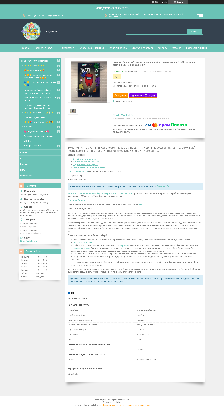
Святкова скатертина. (83, 242)
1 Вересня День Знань (34, 117)
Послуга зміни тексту (78, 171)
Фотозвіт (176, 48)
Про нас (24, 164)
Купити (122, 95)
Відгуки (23, 170)
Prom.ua (127, 399)
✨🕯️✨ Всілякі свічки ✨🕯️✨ (38, 112)
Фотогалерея (26, 175)
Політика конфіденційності (139, 405)
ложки (87, 248)
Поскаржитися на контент (114, 405)
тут (140, 204)
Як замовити (68, 48)
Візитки (27, 141)
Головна (25, 48)
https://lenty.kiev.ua (28, 241)
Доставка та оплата (142, 48)
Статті (23, 158)
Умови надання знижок (92, 48)
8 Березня (29, 127)
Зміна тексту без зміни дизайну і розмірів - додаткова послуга (100, 193)
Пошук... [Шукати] (194, 31)
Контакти (162, 48)
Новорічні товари (32, 145)
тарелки (124, 245)
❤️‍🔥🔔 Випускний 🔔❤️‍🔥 (34, 70)
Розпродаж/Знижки (196, 48)
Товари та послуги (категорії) (34, 61)
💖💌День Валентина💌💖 (36, 131)
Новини (23, 152)
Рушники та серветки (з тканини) (39, 136)
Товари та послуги (43, 48)
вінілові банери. (78, 200)
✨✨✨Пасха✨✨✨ (34, 65)
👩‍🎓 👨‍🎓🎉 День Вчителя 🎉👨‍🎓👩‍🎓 (39, 122)
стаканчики (76, 248)
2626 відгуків (161, 2)
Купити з (145, 95)
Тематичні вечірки (118, 48)
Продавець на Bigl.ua (112, 402)
